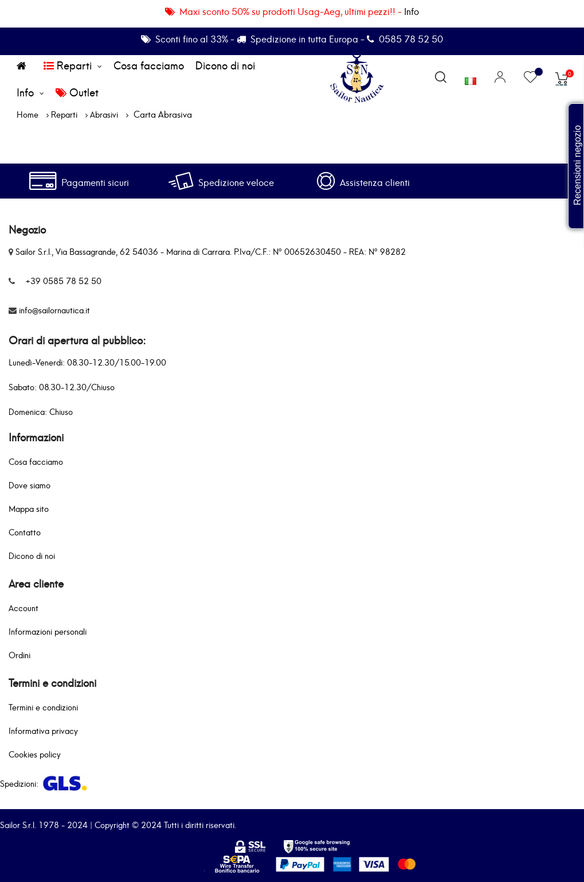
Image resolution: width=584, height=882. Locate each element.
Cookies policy (35, 753)
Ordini (19, 654)
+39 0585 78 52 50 (63, 280)
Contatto (25, 531)
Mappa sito (29, 508)
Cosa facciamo (36, 461)
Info (411, 10)
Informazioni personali (48, 631)
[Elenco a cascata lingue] (470, 78)
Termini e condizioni (43, 706)
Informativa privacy (43, 730)
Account (23, 607)
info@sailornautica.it (54, 309)
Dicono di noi (32, 555)
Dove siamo (29, 484)
